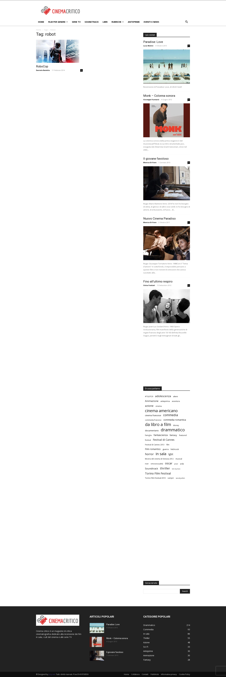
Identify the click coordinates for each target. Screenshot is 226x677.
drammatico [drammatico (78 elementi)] (173, 429)
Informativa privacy (169, 674)
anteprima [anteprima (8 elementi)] (165, 401)
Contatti (145, 674)
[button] (186, 22)
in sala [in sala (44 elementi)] (161, 453)
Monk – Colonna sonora (159, 95)
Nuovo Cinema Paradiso (159, 218)
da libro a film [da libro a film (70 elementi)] (158, 424)
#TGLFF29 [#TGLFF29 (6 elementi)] (149, 396)
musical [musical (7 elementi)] (179, 458)
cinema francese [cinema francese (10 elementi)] (153, 415)
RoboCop (42, 66)
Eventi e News (151, 21)
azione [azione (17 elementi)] (149, 405)
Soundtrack (92, 21)
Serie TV (76, 21)
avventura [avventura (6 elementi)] (176, 401)
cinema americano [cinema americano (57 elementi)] (161, 410)
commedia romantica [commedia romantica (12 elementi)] (174, 419)
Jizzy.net (52, 674)
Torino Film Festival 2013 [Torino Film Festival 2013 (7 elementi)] (155, 478)
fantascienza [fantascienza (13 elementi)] (161, 435)
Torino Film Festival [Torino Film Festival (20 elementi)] (158, 473)
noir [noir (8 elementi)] (147, 463)
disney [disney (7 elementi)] (176, 425)
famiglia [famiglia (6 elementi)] (148, 435)
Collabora (135, 674)
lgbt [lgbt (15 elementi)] (170, 454)
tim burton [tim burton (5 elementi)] (176, 469)
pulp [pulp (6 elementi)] (182, 463)
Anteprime (134, 21)
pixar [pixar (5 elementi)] (176, 464)
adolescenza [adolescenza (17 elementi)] (163, 396)
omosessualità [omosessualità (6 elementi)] (157, 463)
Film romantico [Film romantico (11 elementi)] (153, 449)
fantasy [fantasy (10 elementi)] (173, 435)
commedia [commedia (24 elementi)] (170, 415)
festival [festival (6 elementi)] (148, 440)
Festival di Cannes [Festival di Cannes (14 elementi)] (163, 439)
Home (41, 21)
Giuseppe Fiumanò (151, 99)
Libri (105, 21)
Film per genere (58, 21)
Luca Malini (148, 46)
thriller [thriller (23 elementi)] (165, 468)
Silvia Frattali (149, 285)
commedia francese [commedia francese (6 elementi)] (153, 420)
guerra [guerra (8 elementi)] (166, 449)
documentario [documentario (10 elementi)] (152, 430)
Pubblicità (155, 674)
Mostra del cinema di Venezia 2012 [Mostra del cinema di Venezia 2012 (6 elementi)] (159, 459)
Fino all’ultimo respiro (158, 281)
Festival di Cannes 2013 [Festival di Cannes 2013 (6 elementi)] (154, 444)
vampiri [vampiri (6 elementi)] (171, 478)
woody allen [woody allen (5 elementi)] (180, 478)
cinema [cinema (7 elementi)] (159, 406)
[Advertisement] (137, 10)
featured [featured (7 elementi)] (183, 435)
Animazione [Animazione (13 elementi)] (151, 400)
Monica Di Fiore (149, 162)
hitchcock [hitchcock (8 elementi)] (175, 449)
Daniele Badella (43, 70)
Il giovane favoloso (156, 158)
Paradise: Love (153, 42)
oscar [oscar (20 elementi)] (168, 463)
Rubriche (118, 21)
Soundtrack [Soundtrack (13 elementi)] (151, 468)
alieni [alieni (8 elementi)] (175, 396)
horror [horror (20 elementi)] (149, 454)
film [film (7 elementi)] (167, 444)
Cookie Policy (184, 674)
